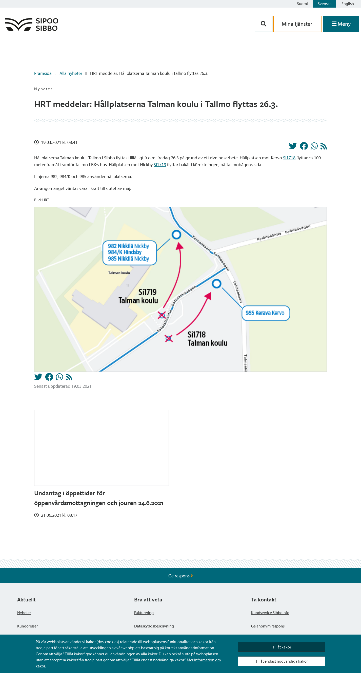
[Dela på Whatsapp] (314, 147)
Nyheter (24, 612)
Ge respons (180, 575)
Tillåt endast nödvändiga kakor (281, 661)
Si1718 (289, 158)
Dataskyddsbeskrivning (154, 625)
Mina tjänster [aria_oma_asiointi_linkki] (297, 23)
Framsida (43, 73)
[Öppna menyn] (341, 24)
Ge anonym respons (268, 625)
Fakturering (144, 612)
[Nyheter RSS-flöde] (323, 147)
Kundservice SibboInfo (270, 612)
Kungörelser (27, 625)
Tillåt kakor (281, 646)
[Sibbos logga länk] (31, 29)
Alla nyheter (70, 73)
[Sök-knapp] (263, 24)
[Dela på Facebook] (304, 147)
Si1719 (160, 164)
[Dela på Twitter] (293, 147)
